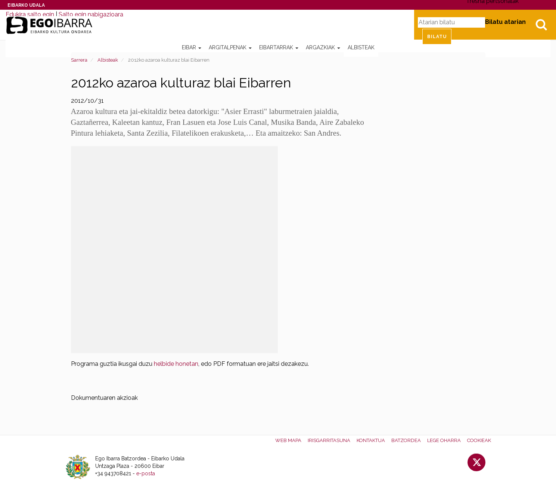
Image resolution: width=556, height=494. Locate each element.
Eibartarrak (278, 47)
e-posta (145, 473)
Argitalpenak (230, 47)
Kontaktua (371, 440)
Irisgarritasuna (329, 440)
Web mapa (288, 440)
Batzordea (406, 440)
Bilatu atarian (505, 21)
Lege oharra (444, 440)
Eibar (191, 47)
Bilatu (541, 25)
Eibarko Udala (26, 5)
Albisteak (361, 47)
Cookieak (479, 440)
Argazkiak (323, 47)
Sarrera (79, 60)
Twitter (476, 462)
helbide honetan (176, 363)
